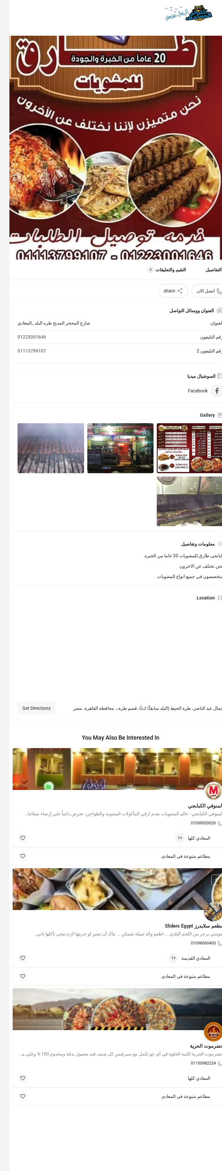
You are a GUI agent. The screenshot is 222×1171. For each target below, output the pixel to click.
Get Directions (27, 708)
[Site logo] (178, 13)
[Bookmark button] (13, 838)
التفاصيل (204, 269)
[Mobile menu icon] (211, 13)
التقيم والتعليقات (157, 270)
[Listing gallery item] (180, 448)
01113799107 (22, 350)
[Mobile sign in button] (10, 12)
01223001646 (22, 336)
